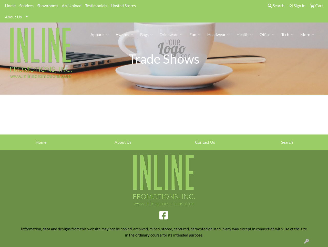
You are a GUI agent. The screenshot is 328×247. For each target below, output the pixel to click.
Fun (195, 34)
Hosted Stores (123, 5)
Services (26, 5)
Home (10, 5)
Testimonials (96, 5)
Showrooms (47, 5)
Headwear (218, 34)
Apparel (99, 34)
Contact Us (205, 142)
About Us (13, 16)
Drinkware (171, 34)
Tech (287, 34)
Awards (125, 34)
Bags (146, 34)
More (307, 34)
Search (276, 5)
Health (245, 34)
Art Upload (71, 5)
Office (267, 34)
